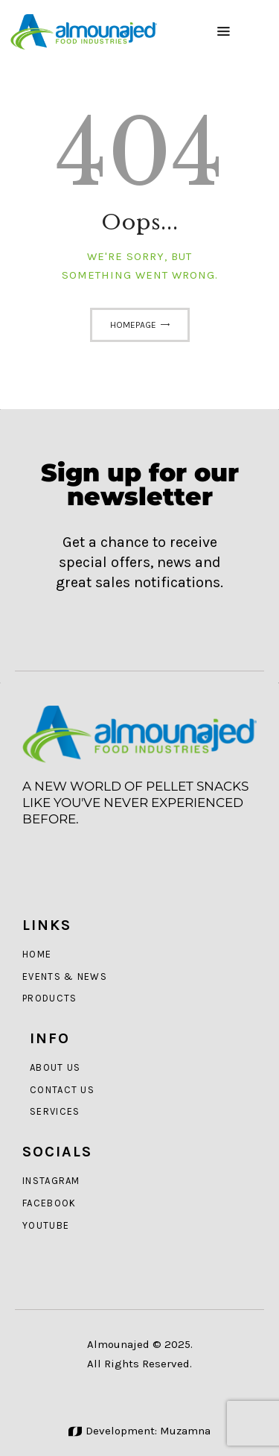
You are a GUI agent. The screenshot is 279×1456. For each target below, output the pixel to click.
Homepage (133, 325)
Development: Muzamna (139, 1430)
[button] (223, 32)
